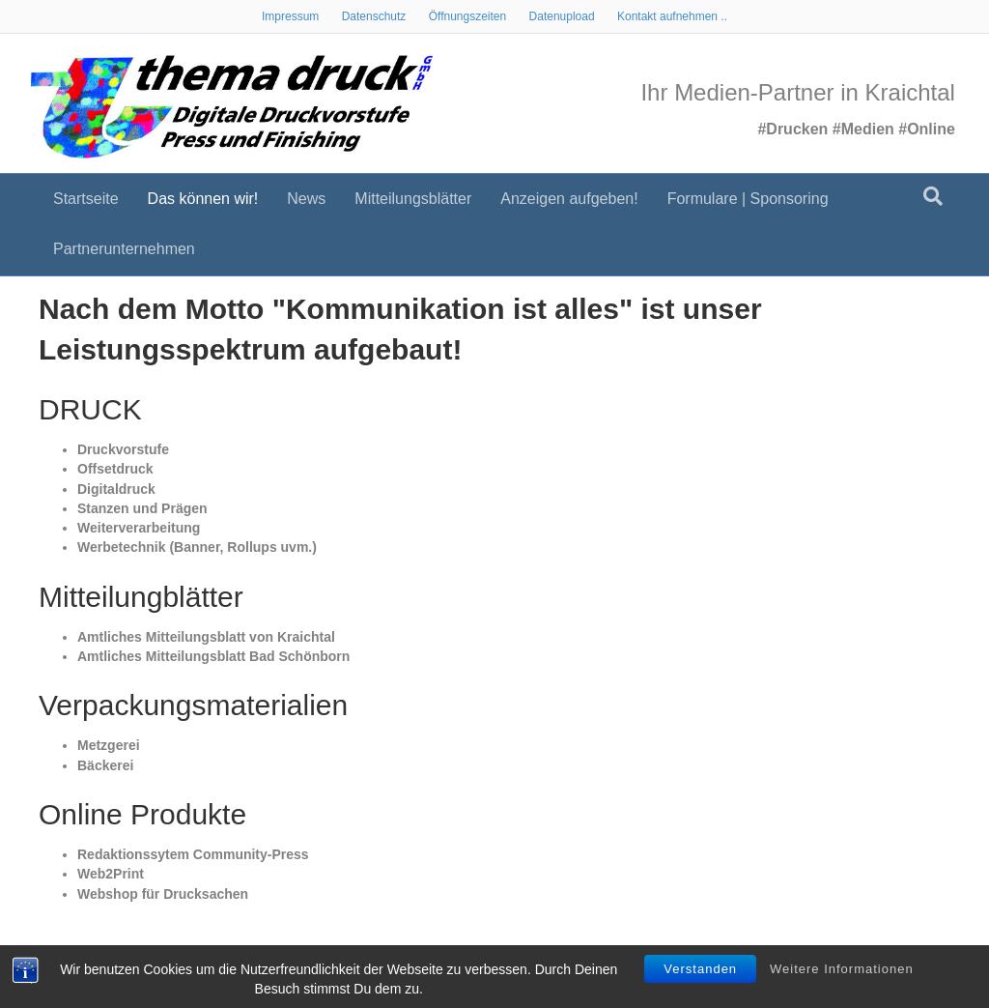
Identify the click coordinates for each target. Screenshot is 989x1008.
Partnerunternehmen (124, 249)
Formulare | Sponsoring (748, 198)
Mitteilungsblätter (412, 198)
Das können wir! (203, 198)
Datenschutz (374, 16)
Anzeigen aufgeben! (568, 198)
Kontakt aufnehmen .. (672, 16)
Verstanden (700, 969)
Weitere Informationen (842, 969)
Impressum (290, 16)
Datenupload (562, 16)
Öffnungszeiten (468, 16)
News (306, 198)
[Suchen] (933, 196)
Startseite (86, 198)
